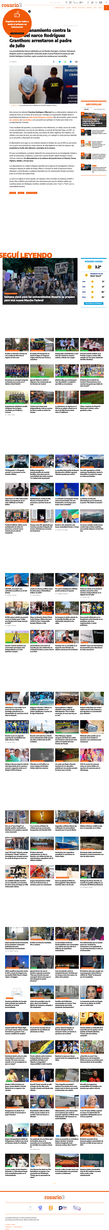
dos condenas (14, 120)
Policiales (81, 8)
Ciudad (68, 8)
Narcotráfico (31, 193)
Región (74, 8)
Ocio (95, 8)
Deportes (89, 8)
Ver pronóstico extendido (93, 303)
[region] (54, 17)
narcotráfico (27, 120)
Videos (100, 8)
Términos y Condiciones (13, 1227)
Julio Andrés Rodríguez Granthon (41, 117)
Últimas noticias (59, 8)
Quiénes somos (10, 1224)
